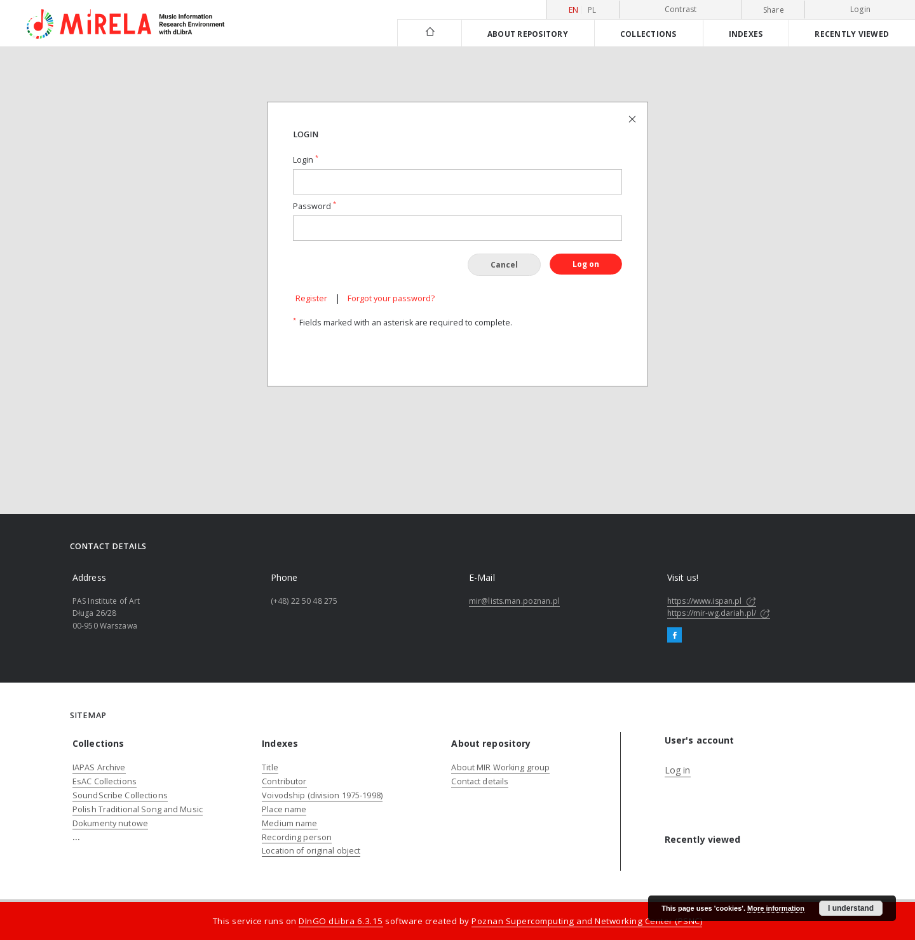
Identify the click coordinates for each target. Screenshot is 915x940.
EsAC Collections (104, 781)
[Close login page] (633, 118)
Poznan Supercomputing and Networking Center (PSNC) (586, 921)
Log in (678, 770)
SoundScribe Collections (120, 795)
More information (775, 908)
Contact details (479, 781)
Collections (648, 34)
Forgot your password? (391, 298)
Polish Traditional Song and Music (137, 809)
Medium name (289, 823)
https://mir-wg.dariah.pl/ (718, 613)
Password (314, 206)
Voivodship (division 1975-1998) (322, 795)
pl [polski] (592, 10)
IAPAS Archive (99, 767)
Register (311, 298)
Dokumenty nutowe (110, 823)
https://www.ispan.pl (711, 601)
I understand (851, 908)
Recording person (297, 837)
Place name (284, 809)
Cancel (504, 264)
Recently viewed (852, 34)
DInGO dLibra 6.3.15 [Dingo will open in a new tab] (341, 921)
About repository (527, 34)
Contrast (681, 9)
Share (773, 10)
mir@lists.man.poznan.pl (514, 601)
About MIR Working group (500, 767)
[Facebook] (674, 635)
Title (270, 767)
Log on (586, 264)
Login (860, 9)
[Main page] (429, 32)
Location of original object (311, 850)
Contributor (284, 781)
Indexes (746, 34)
